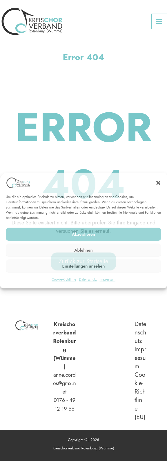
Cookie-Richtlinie (64, 279)
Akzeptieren (83, 234)
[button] (158, 183)
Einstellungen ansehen (83, 266)
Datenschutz (88, 279)
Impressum (107, 279)
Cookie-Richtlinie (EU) (140, 396)
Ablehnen (83, 250)
